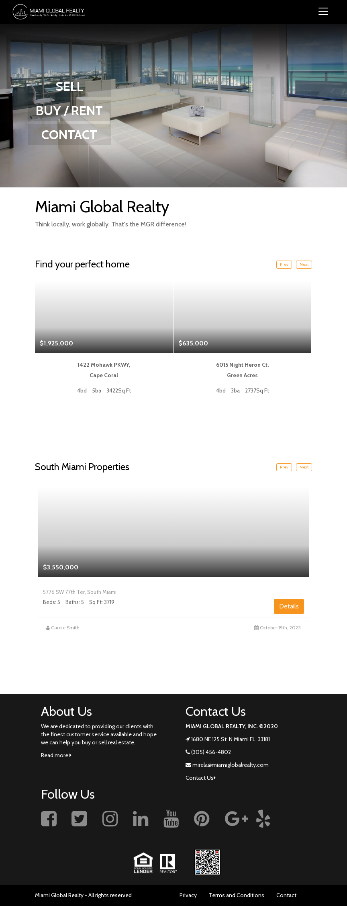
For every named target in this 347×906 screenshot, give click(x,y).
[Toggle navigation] (323, 12)
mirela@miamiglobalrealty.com (230, 764)
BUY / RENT (69, 110)
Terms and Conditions (236, 895)
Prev (284, 264)
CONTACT (69, 134)
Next (304, 264)
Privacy (188, 895)
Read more (56, 755)
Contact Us (201, 777)
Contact (286, 895)
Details (289, 606)
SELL (69, 86)
